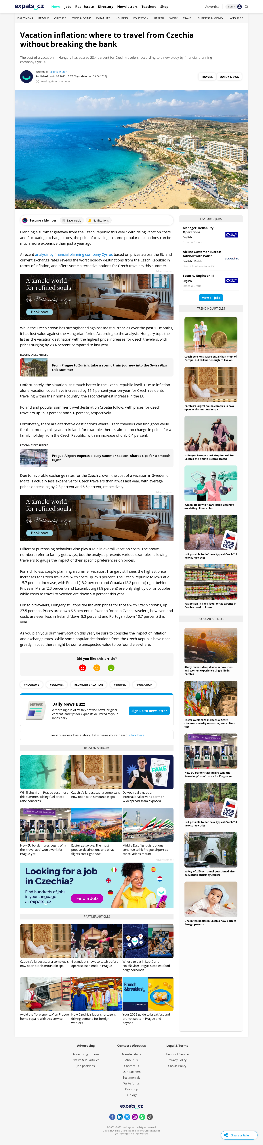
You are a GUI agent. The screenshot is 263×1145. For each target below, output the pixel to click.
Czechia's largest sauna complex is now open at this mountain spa (95, 794)
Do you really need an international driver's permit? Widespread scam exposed (143, 796)
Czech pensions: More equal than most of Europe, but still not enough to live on (210, 358)
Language (236, 18)
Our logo (131, 1095)
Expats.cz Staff (58, 71)
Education (140, 18)
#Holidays (31, 684)
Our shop (131, 1089)
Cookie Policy (177, 1066)
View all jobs (211, 298)
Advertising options (86, 1054)
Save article (71, 220)
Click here (136, 735)
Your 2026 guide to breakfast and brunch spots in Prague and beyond (146, 1018)
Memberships (131, 1054)
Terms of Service (177, 1054)
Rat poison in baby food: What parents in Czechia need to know (210, 605)
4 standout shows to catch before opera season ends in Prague (94, 963)
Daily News (25, 18)
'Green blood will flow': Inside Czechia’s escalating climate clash (209, 506)
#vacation (144, 684)
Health (159, 18)
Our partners (132, 1072)
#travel (120, 684)
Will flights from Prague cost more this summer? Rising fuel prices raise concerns (44, 796)
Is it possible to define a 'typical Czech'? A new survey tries (210, 555)
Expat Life (103, 18)
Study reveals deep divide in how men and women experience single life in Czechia (208, 670)
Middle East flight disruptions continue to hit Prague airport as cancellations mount (145, 849)
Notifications (98, 220)
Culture (60, 18)
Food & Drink (81, 18)
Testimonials (131, 1078)
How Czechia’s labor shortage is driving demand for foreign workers (93, 1018)
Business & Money (210, 18)
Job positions (86, 1066)
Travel (187, 18)
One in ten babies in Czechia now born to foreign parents (210, 922)
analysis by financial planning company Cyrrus (74, 254)
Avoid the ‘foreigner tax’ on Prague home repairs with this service (44, 1016)
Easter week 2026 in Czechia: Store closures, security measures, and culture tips (209, 723)
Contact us (131, 1066)
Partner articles (97, 917)
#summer (57, 684)
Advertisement (165, 271)
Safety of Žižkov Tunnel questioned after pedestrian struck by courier (210, 873)
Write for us (131, 1083)
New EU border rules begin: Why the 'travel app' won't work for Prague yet (43, 849)
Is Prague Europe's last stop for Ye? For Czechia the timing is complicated (209, 457)
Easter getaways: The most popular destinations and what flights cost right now (92, 849)
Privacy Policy (177, 1060)
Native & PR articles (86, 1060)
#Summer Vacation (88, 684)
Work (173, 18)
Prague (43, 18)
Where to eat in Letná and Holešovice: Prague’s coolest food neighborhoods (146, 965)
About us (131, 1060)
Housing (121, 18)
